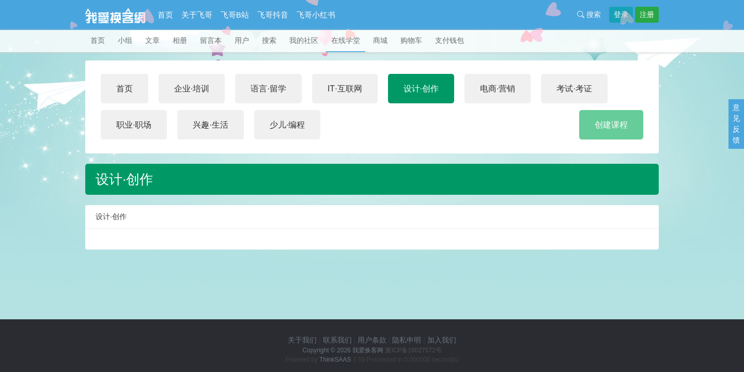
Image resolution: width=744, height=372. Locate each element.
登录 (621, 14)
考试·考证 (574, 88)
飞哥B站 (235, 14)
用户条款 (372, 340)
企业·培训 (191, 88)
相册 (180, 40)
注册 (647, 14)
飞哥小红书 (316, 14)
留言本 (211, 40)
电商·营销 (497, 88)
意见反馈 (736, 123)
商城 (380, 40)
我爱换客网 (367, 350)
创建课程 (611, 124)
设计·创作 (421, 88)
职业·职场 (133, 124)
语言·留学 (268, 88)
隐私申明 (406, 340)
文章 (152, 40)
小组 (125, 40)
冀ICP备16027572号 (413, 350)
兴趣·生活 (210, 124)
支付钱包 (449, 40)
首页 (165, 14)
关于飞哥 (196, 14)
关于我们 (302, 340)
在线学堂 (345, 40)
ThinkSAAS (335, 359)
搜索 (589, 14)
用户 (242, 40)
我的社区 (303, 40)
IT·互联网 (345, 88)
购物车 (411, 40)
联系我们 (337, 340)
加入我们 (441, 340)
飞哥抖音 (272, 14)
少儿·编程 (287, 124)
